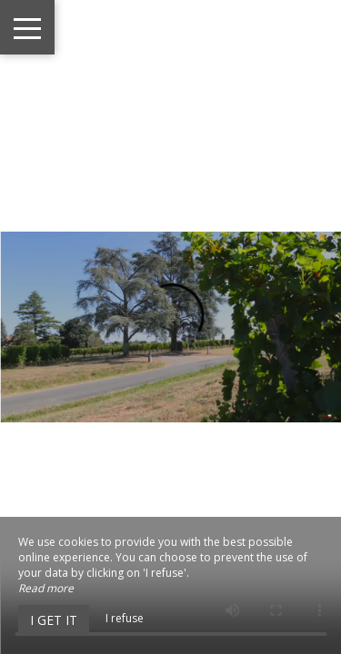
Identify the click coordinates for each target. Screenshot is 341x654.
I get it (53, 620)
